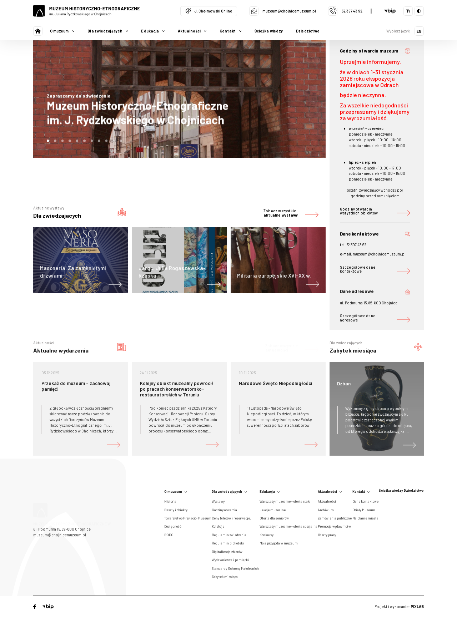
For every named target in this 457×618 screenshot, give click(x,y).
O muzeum (175, 491)
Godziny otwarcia (224, 511)
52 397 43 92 (345, 11)
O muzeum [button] (62, 31)
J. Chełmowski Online (209, 11)
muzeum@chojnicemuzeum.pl (282, 11)
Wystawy (218, 503)
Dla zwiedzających (229, 491)
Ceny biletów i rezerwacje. (231, 520)
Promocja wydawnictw (334, 528)
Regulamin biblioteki (228, 545)
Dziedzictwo (308, 31)
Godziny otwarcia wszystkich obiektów (375, 211)
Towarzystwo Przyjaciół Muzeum (187, 520)
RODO (169, 536)
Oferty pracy (327, 536)
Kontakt (361, 491)
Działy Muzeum (363, 511)
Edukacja (270, 491)
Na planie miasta (365, 520)
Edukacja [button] (153, 31)
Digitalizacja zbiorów (227, 553)
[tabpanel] (179, 99)
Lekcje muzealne (273, 511)
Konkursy (266, 536)
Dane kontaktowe (365, 503)
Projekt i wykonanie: (399, 606)
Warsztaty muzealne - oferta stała (285, 503)
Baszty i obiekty (175, 511)
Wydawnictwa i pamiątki (230, 561)
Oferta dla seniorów (274, 520)
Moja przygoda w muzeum (279, 545)
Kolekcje (218, 528)
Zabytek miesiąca (225, 578)
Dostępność (172, 528)
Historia (170, 503)
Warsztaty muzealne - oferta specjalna (288, 528)
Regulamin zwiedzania (229, 536)
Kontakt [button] (231, 31)
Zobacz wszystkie (290, 213)
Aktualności (330, 491)
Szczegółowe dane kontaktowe (375, 269)
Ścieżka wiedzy (269, 31)
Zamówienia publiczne (335, 520)
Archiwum (326, 511)
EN (419, 31)
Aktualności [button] (192, 31)
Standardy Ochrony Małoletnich (235, 570)
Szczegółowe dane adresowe (375, 318)
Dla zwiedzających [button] (107, 31)
